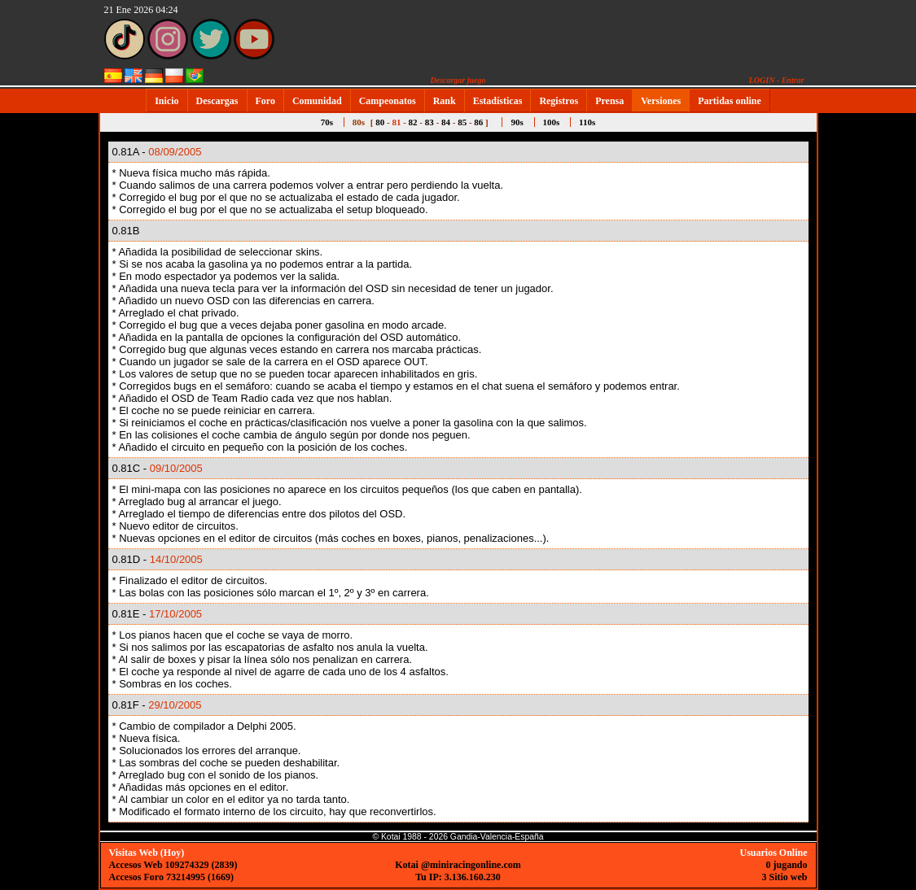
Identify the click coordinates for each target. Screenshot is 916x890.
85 (462, 122)
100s (551, 122)
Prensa (609, 101)
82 (413, 122)
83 (429, 122)
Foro (265, 101)
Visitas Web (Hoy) (147, 852)
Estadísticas (498, 101)
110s (587, 122)
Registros (558, 101)
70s (327, 122)
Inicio (166, 101)
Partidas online (729, 101)
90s (517, 122)
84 (445, 122)
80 (379, 122)
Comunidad (317, 101)
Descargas (217, 101)
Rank (444, 101)
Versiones (661, 101)
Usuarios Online (773, 852)
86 (478, 122)
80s (359, 122)
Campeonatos (387, 101)
